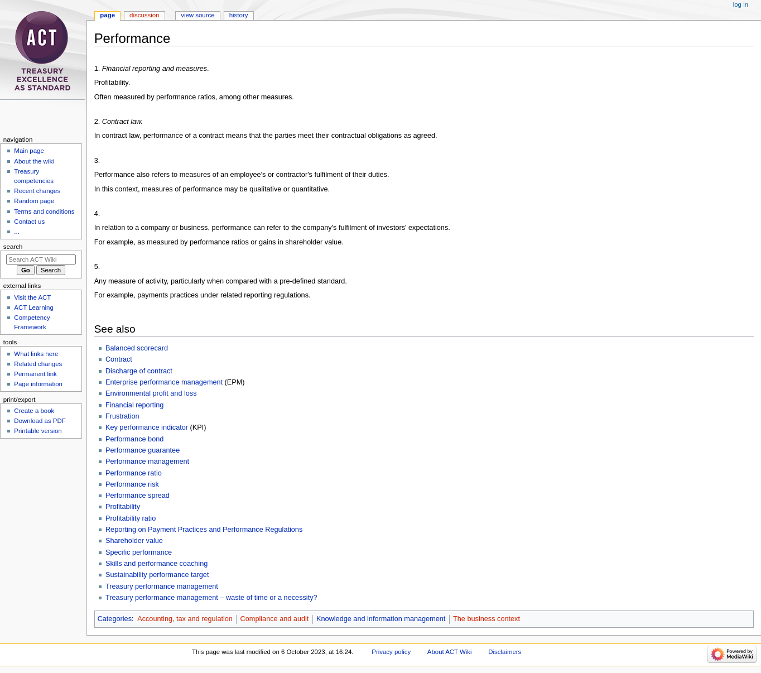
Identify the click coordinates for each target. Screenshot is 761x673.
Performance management (147, 461)
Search (13, 246)
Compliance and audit (274, 619)
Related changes (38, 363)
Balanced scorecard (136, 348)
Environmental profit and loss (151, 393)
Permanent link (35, 374)
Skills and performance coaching (156, 564)
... (17, 231)
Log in (740, 4)
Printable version (37, 430)
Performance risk (132, 484)
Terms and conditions (44, 211)
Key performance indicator (146, 427)
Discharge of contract (138, 371)
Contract (118, 359)
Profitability (122, 507)
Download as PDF (39, 420)
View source (197, 15)
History (238, 15)
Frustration (122, 416)
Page (107, 15)
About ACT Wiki (449, 651)
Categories (115, 619)
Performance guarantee (142, 450)
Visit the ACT (32, 297)
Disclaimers (504, 651)
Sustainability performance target (157, 575)
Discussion (144, 15)
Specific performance (138, 552)
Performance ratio (133, 473)
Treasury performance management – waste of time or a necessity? (211, 598)
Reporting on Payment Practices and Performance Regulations (203, 529)
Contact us (29, 221)
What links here (36, 353)
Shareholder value (134, 541)
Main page (29, 150)
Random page (34, 201)
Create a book (34, 410)
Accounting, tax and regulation (185, 619)
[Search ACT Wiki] (41, 259)
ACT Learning (33, 307)
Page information (38, 384)
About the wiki (34, 161)
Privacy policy (391, 651)
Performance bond (134, 439)
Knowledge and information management (380, 619)
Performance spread (137, 495)
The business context (486, 619)
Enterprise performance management (164, 382)
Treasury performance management (161, 586)
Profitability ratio (130, 518)
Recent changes (37, 191)
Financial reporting (134, 405)
